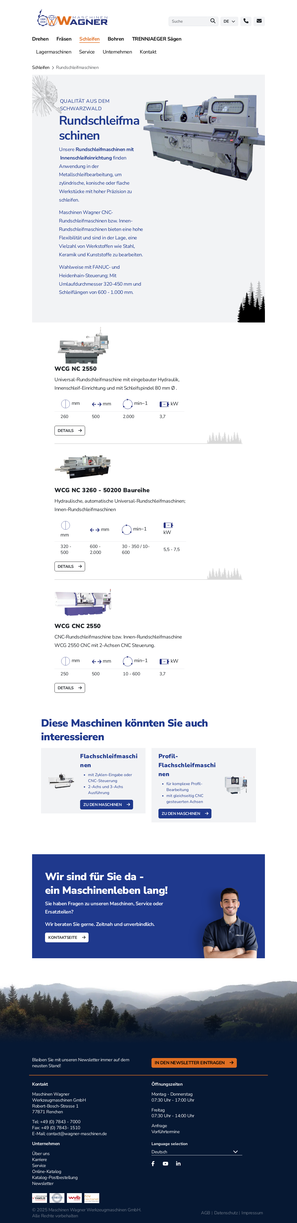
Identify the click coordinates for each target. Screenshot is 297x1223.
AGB (205, 1213)
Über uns (41, 1154)
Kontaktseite (63, 937)
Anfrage (159, 1126)
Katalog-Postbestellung (55, 1177)
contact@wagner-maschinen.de (77, 1134)
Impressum (252, 1213)
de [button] (229, 21)
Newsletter (42, 1183)
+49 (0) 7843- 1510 (60, 1128)
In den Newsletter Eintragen (190, 1063)
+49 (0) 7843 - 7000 (60, 1122)
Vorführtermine (165, 1132)
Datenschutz (226, 1213)
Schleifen (41, 67)
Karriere (39, 1160)
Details (66, 430)
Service (39, 1166)
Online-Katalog (46, 1171)
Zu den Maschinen (103, 804)
